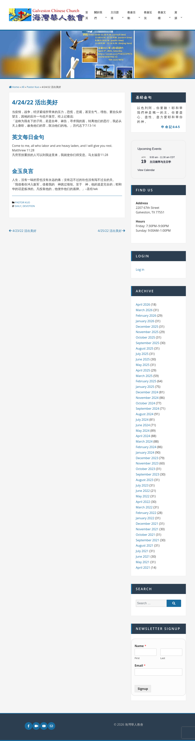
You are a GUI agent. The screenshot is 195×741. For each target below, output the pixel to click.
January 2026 (145, 321)
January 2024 (145, 452)
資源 (175, 15)
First (137, 658)
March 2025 (144, 376)
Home (15, 87)
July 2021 (142, 551)
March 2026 (144, 310)
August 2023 (144, 480)
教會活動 (131, 15)
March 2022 (144, 507)
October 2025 (145, 337)
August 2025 (144, 348)
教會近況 (148, 15)
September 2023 (147, 474)
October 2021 (145, 535)
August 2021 (144, 545)
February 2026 (146, 315)
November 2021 (147, 529)
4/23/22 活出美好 (22, 231)
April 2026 (143, 304)
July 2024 (142, 419)
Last (162, 658)
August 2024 (144, 414)
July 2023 (142, 485)
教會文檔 (162, 15)
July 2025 (142, 354)
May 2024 (142, 431)
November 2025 (147, 332)
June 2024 (143, 425)
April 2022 (143, 502)
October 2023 (145, 469)
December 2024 (147, 392)
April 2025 (143, 370)
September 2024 (147, 408)
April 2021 (143, 567)
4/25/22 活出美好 (111, 231)
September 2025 (147, 343)
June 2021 (143, 556)
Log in (140, 269)
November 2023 (147, 463)
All (23, 87)
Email (140, 666)
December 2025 (147, 326)
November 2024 (147, 398)
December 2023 (147, 458)
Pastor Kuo (33, 87)
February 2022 (146, 513)
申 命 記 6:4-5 (170, 127)
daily (18, 206)
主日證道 (115, 15)
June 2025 (143, 359)
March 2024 (144, 441)
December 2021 (147, 524)
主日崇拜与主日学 (160, 161)
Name (140, 646)
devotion (29, 206)
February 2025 (146, 381)
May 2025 (142, 365)
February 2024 (146, 447)
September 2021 (147, 540)
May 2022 (142, 496)
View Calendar (146, 170)
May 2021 (142, 562)
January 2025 (145, 387)
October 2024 (145, 403)
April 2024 (143, 436)
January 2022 (145, 518)
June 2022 (143, 491)
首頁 (86, 15)
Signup (143, 689)
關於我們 (98, 15)
